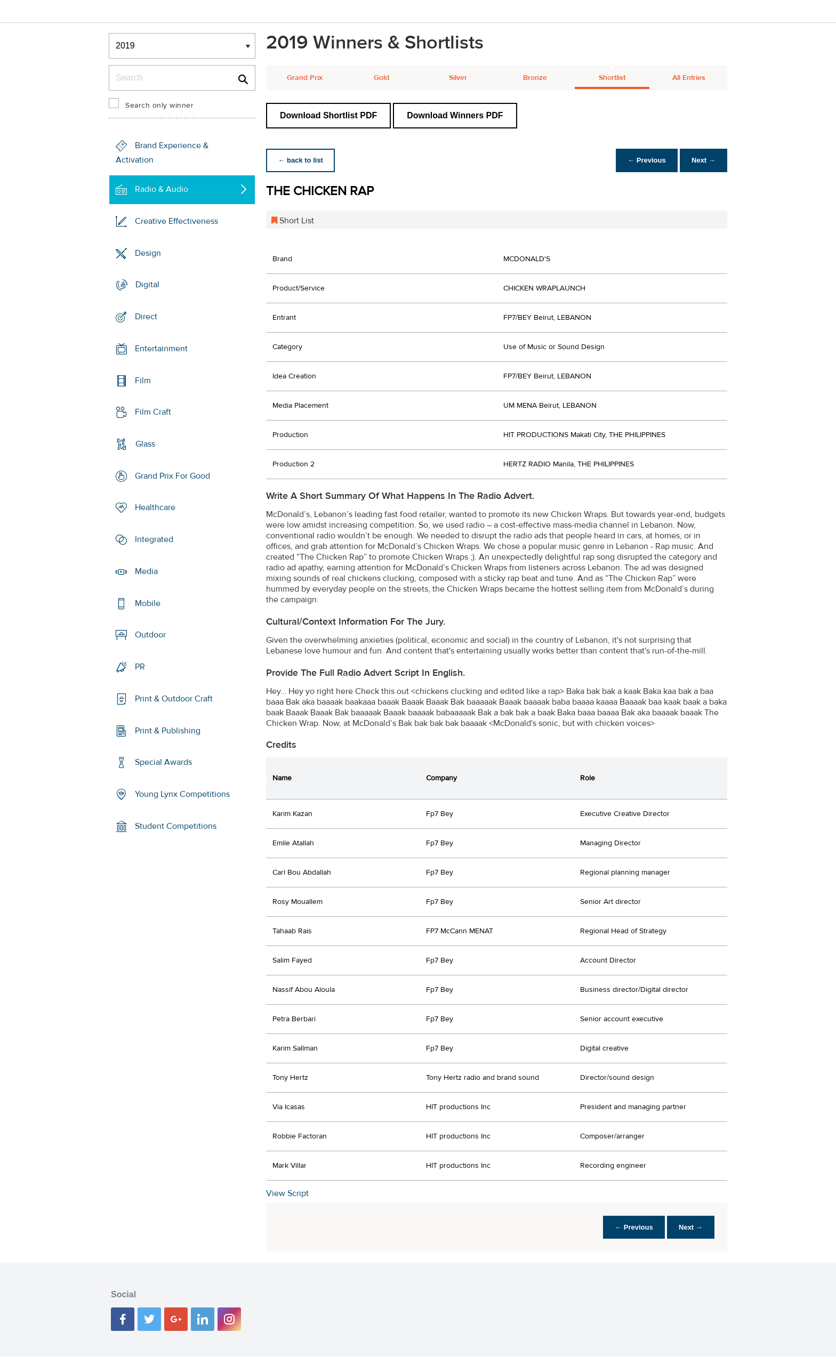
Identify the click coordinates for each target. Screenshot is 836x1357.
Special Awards (163, 762)
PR (140, 666)
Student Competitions (175, 826)
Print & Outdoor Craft (174, 698)
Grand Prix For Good (172, 476)
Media (146, 571)
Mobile (147, 603)
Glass (145, 444)
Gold (381, 78)
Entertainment (161, 348)
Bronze (535, 78)
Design (148, 252)
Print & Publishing (167, 730)
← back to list (301, 160)
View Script (287, 1193)
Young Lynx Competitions (182, 794)
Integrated (154, 539)
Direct (146, 316)
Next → (702, 160)
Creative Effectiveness (176, 221)
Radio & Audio (161, 189)
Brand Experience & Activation (162, 152)
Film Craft (153, 412)
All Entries (688, 78)
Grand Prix (305, 78)
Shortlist (612, 78)
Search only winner (159, 105)
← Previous (644, 160)
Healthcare (155, 507)
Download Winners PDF (455, 115)
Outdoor (150, 634)
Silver (458, 78)
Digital (147, 284)
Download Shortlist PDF (328, 115)
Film (143, 380)
